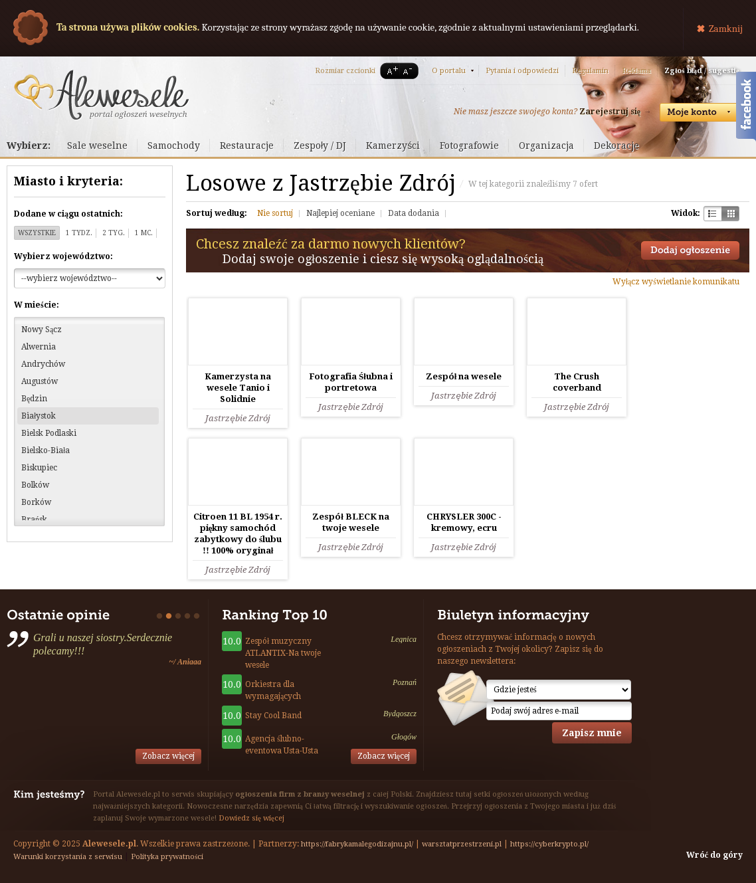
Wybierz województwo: (63, 256)
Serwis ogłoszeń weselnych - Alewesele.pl (101, 95)
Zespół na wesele (464, 376)
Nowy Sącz (41, 329)
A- (410, 70)
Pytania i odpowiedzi (522, 70)
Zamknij (726, 29)
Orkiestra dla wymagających (273, 690)
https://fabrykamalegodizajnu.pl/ (357, 844)
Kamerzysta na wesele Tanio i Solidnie (238, 387)
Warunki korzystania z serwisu (67, 856)
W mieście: (36, 305)
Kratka (730, 213)
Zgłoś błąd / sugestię (701, 70)
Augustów (39, 381)
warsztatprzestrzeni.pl (462, 844)
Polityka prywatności (167, 856)
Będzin (34, 398)
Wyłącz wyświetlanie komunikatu (676, 281)
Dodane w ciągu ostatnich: (68, 214)
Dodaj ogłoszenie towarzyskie (690, 250)
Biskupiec (39, 467)
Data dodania (413, 213)
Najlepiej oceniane (340, 213)
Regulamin (590, 70)
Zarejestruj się (609, 111)
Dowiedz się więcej (251, 818)
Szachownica (712, 213)
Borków (36, 502)
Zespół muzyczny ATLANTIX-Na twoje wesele (283, 653)
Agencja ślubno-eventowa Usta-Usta (281, 744)
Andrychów (43, 364)
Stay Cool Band (273, 715)
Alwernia (38, 346)
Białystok (38, 416)
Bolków (35, 485)
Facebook (746, 108)
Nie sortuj (275, 213)
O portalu (449, 70)
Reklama (636, 70)
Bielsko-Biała (45, 450)
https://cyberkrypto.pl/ (549, 844)
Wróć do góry (714, 855)
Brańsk (34, 519)
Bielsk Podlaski (48, 433)
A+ (390, 70)
